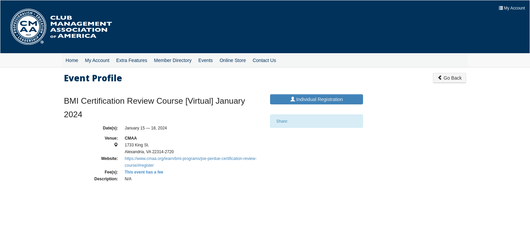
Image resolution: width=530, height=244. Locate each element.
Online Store (233, 60)
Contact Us (264, 60)
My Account (97, 60)
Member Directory (173, 60)
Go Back (449, 78)
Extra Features (131, 60)
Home (72, 60)
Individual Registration (316, 99)
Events (205, 60)
